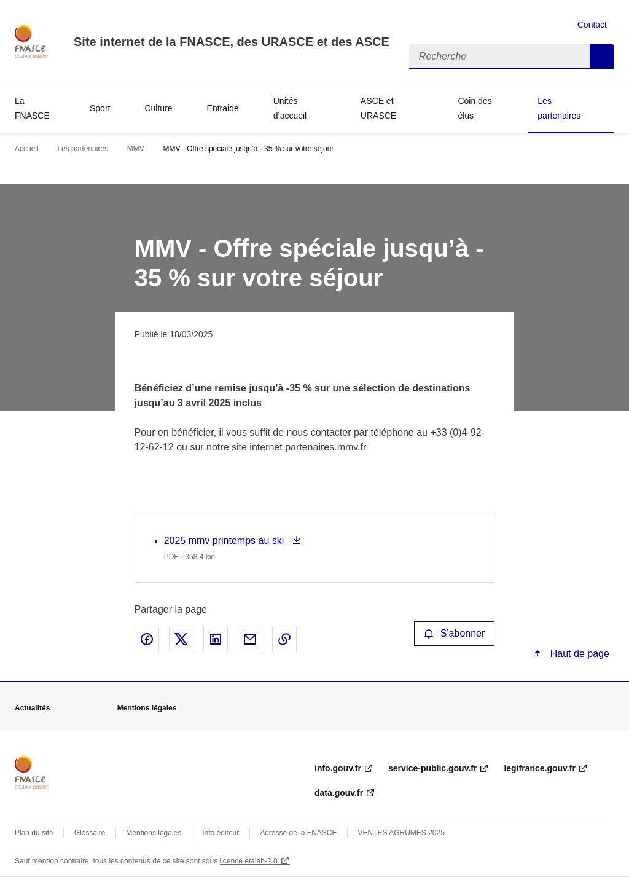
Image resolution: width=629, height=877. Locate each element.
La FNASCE (32, 108)
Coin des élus (474, 108)
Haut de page (578, 653)
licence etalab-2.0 (249, 861)
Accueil (27, 148)
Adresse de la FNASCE (298, 832)
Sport (100, 108)
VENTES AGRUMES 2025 (400, 832)
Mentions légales (153, 832)
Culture (158, 108)
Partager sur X (181, 639)
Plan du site (34, 832)
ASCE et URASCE (378, 108)
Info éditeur (220, 832)
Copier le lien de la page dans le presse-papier (284, 639)
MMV (135, 148)
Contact (592, 24)
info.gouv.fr (337, 768)
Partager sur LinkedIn (215, 639)
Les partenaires (558, 108)
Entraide (223, 108)
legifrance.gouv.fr (539, 768)
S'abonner (454, 633)
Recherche (602, 56)
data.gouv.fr (338, 793)
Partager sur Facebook (147, 639)
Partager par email (250, 639)
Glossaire (90, 832)
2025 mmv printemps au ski (225, 540)
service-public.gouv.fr (432, 768)
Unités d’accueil (290, 108)
